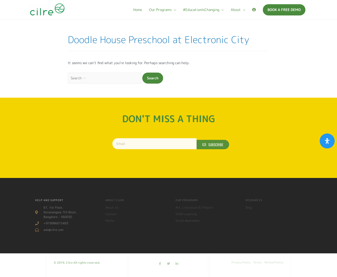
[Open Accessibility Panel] (327, 140)
